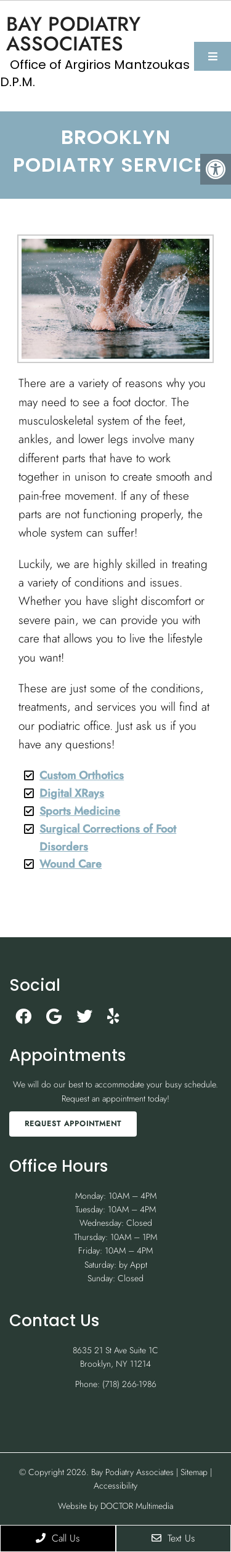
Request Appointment (73, 1123)
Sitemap (194, 1472)
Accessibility (115, 1485)
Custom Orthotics (81, 775)
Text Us (173, 1538)
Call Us (57, 1538)
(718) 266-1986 (129, 1384)
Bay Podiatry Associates (73, 34)
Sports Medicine (79, 811)
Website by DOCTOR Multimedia (115, 1506)
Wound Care (70, 864)
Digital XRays (71, 793)
